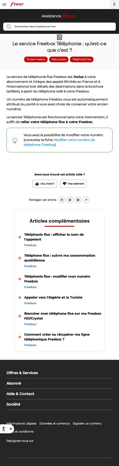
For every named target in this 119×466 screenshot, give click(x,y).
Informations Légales (21, 423)
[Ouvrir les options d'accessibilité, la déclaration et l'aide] (3, 429)
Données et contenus (55, 423)
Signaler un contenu (87, 423)
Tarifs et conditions (19, 431)
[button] (10, 429)
